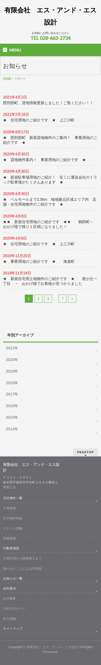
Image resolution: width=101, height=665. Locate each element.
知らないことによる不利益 (22, 568)
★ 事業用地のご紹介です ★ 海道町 (39, 261)
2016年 (12, 406)
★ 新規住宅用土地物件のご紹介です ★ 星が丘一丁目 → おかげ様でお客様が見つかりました (50, 281)
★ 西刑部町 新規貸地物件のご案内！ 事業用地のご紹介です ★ (50, 140)
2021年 (12, 348)
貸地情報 (9, 538)
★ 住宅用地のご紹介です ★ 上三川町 (39, 120)
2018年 (12, 383)
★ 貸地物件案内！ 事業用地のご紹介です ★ (44, 160)
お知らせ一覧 (12, 578)
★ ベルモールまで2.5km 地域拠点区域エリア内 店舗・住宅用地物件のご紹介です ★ (49, 201)
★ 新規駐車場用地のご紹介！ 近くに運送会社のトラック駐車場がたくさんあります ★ (50, 179)
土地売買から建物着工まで (22, 558)
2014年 (12, 429)
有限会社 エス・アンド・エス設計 (52, 647)
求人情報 (9, 618)
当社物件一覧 (12, 498)
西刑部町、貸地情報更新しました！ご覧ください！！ (48, 103)
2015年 (12, 417)
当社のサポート (14, 608)
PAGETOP (85, 452)
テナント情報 (12, 528)
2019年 (12, 371)
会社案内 (9, 588)
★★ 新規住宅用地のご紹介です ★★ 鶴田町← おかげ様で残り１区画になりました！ (50, 224)
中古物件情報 (12, 518)
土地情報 (9, 508)
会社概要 (9, 598)
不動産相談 (11, 548)
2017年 (12, 394)
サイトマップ (12, 628)
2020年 (12, 359)
